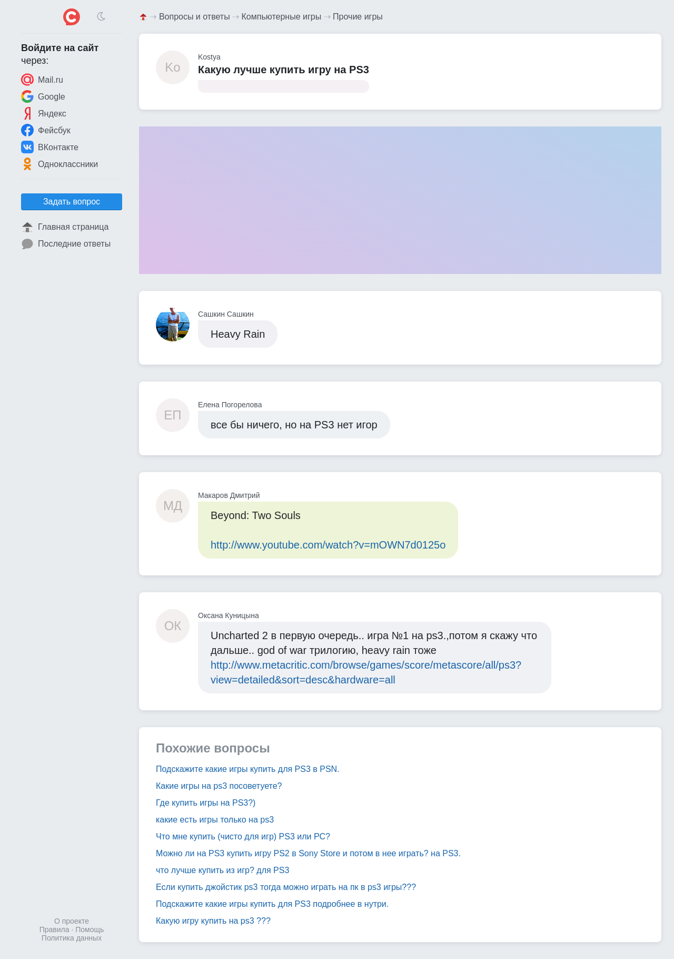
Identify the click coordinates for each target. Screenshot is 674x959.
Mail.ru (42, 79)
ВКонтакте (49, 147)
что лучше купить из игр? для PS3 (222, 870)
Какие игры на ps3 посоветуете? (219, 785)
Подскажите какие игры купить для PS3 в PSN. (248, 769)
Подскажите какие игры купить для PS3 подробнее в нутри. (272, 903)
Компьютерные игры (282, 16)
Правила (54, 929)
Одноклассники (59, 164)
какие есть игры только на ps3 (215, 819)
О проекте (71, 921)
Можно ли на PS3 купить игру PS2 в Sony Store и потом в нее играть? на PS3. (308, 853)
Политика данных (72, 938)
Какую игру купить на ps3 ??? (213, 920)
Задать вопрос (71, 201)
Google (43, 96)
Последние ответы (66, 244)
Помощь (89, 929)
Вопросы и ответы (194, 16)
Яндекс (43, 113)
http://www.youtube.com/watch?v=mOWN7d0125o (328, 545)
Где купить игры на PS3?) (205, 802)
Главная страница (64, 227)
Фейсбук (46, 130)
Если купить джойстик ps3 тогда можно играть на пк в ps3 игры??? (286, 887)
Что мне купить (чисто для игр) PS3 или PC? (243, 836)
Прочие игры (358, 16)
